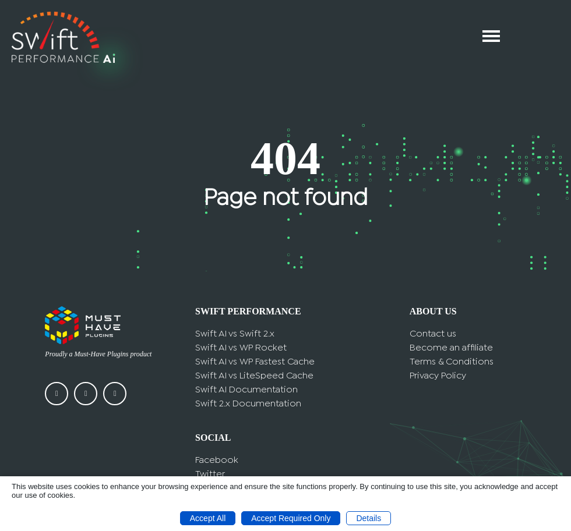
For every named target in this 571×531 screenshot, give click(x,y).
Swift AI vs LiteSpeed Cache (254, 376)
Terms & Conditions (452, 362)
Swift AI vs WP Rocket (241, 348)
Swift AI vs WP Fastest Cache (255, 362)
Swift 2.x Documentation (248, 404)
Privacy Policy (438, 376)
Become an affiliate (451, 348)
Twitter (210, 474)
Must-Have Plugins (102, 354)
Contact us (433, 334)
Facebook (216, 460)
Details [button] (368, 518)
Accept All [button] (207, 518)
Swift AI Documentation (246, 390)
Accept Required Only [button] (290, 518)
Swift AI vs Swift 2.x (234, 334)
